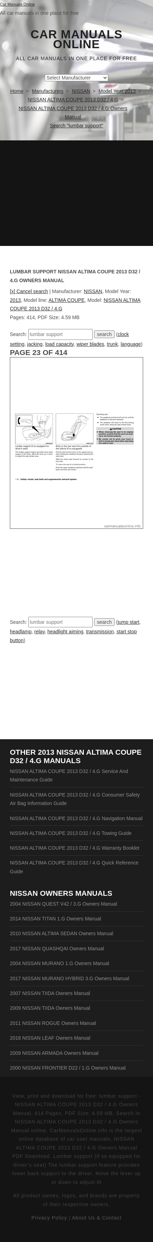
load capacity (59, 344)
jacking (35, 344)
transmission (100, 631)
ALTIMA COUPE (67, 300)
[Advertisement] (76, 193)
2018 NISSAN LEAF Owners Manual (50, 1038)
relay (39, 631)
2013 (15, 300)
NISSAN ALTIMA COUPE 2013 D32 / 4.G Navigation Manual (76, 818)
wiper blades (90, 344)
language (131, 344)
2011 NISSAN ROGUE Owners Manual (53, 1023)
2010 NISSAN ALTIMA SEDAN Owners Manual (61, 933)
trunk (112, 344)
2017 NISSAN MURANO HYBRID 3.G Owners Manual (69, 978)
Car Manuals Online (77, 39)
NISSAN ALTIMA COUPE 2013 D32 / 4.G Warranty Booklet (74, 848)
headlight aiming (65, 631)
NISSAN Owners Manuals (61, 893)
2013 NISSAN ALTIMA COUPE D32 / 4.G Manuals (76, 756)
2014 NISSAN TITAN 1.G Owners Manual (55, 918)
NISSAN (93, 291)
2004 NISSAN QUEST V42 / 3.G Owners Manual (63, 904)
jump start (128, 622)
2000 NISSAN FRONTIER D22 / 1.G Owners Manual (68, 1068)
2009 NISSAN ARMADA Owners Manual (54, 1053)
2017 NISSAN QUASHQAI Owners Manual (57, 948)
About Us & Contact (97, 1218)
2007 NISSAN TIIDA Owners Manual (50, 993)
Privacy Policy (49, 1218)
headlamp (21, 631)
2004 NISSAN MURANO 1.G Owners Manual (59, 963)
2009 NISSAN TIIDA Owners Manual (50, 1008)
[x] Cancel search (29, 291)
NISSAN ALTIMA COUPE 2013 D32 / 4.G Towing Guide (70, 833)
